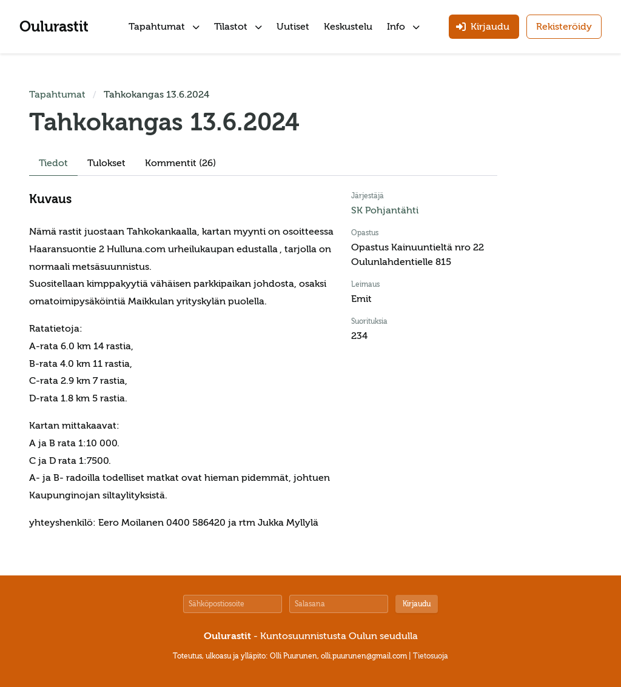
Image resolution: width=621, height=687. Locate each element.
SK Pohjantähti (384, 210)
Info (403, 26)
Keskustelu (348, 26)
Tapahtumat (164, 26)
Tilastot (238, 26)
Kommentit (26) (180, 163)
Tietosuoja (430, 656)
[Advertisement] (555, 269)
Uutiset (293, 26)
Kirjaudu (417, 604)
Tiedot (53, 163)
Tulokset (106, 163)
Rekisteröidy (564, 26)
